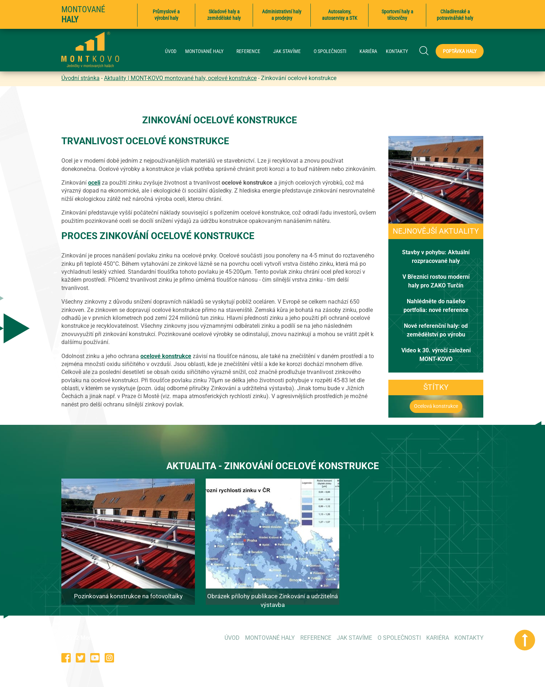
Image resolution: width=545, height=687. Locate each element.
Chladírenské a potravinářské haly (455, 15)
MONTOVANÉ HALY (208, 51)
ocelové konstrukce (165, 356)
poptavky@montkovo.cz (453, 657)
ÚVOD (170, 51)
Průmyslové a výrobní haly (166, 15)
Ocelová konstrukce (436, 406)
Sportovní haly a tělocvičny (397, 15)
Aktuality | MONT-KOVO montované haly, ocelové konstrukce (180, 78)
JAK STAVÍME (290, 51)
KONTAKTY (397, 51)
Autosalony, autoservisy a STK (339, 15)
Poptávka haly (459, 51)
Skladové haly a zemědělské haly (224, 15)
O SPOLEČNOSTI (334, 51)
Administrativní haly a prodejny (281, 15)
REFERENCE (251, 51)
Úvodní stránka (80, 78)
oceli (94, 182)
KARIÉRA (368, 51)
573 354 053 (378, 657)
